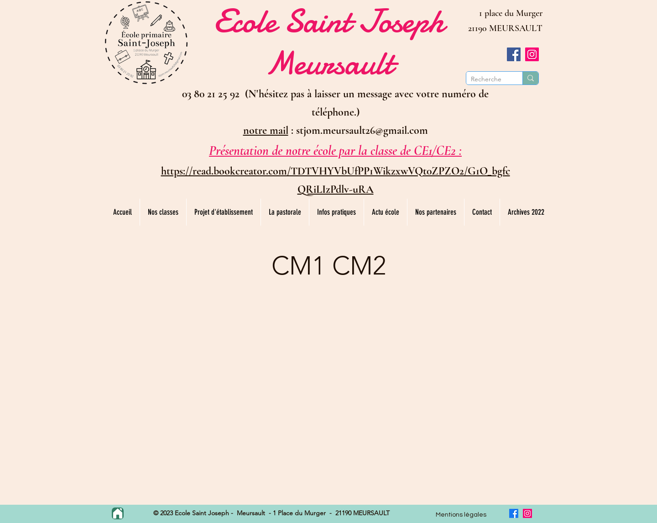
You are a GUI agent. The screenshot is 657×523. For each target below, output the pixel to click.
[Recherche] (487, 79)
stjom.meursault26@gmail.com (362, 130)
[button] (163, 212)
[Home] (118, 513)
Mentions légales (461, 515)
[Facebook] (514, 54)
